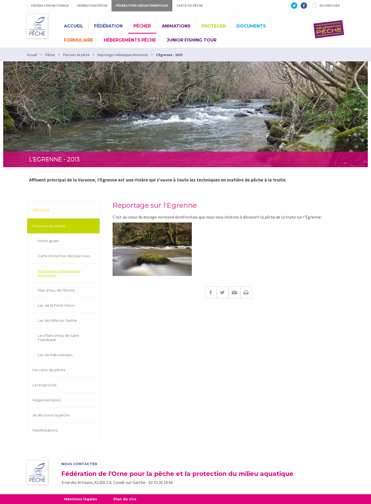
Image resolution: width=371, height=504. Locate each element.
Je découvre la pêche (51, 415)
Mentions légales (80, 499)
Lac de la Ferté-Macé (56, 305)
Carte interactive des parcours (64, 256)
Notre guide (48, 241)
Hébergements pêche (130, 40)
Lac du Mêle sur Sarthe (57, 320)
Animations (176, 26)
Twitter (222, 292)
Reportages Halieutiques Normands (59, 273)
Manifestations (45, 430)
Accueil (73, 26)
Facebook (210, 292)
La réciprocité (45, 385)
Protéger (213, 26)
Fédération (108, 26)
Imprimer (246, 292)
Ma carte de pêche (49, 370)
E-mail (234, 292)
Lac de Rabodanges (55, 355)
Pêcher (142, 26)
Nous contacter (79, 464)
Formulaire (78, 40)
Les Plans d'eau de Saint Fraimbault (58, 337)
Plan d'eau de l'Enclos (56, 290)
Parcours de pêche (49, 226)
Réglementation (47, 400)
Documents (251, 26)
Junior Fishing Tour (191, 40)
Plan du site (124, 499)
